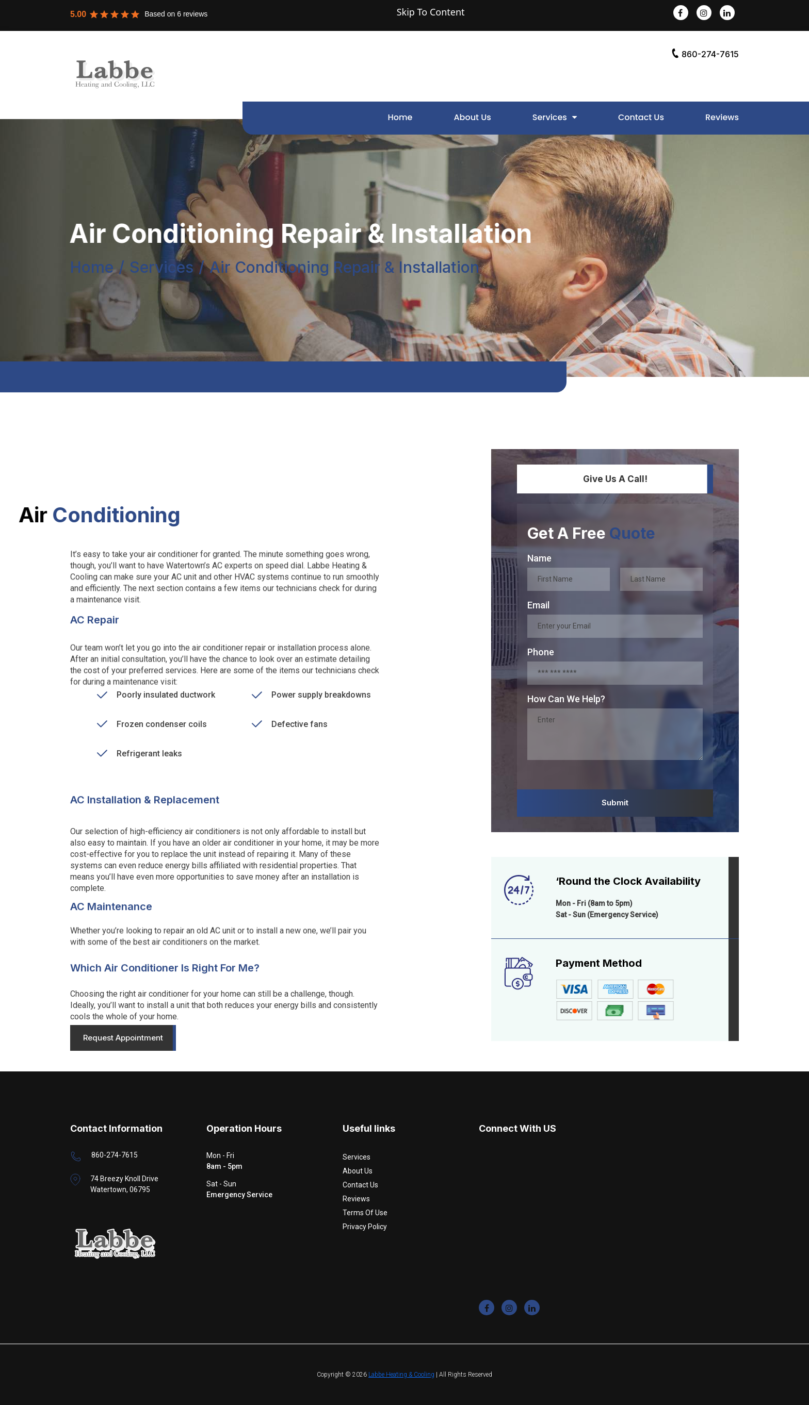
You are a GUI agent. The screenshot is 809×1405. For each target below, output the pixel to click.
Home (399, 117)
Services (549, 117)
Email (538, 605)
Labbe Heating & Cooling (401, 1374)
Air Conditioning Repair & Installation (344, 269)
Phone (540, 652)
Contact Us (641, 117)
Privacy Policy (365, 1226)
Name (539, 558)
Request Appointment (123, 1038)
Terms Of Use (365, 1213)
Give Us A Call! (615, 479)
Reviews (722, 117)
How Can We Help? (566, 698)
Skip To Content (431, 12)
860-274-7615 (705, 54)
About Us (472, 117)
